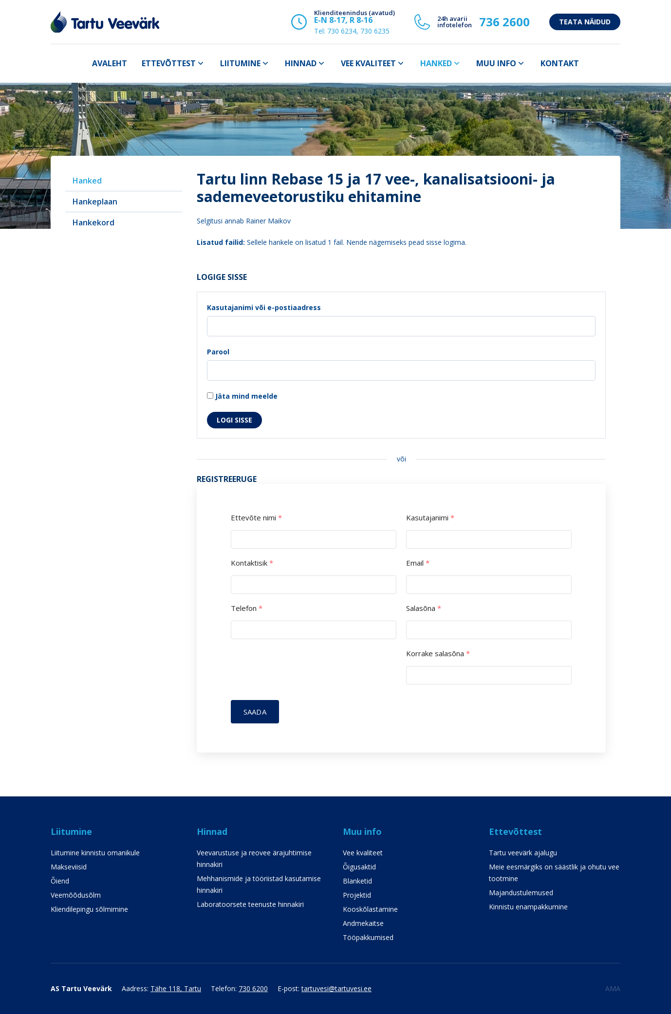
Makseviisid (69, 866)
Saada (254, 712)
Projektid (357, 895)
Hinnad (301, 63)
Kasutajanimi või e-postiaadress (264, 307)
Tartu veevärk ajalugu (523, 852)
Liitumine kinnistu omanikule (95, 852)
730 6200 (253, 988)
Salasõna (423, 608)
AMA (612, 988)
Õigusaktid (359, 866)
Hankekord (93, 222)
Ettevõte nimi (256, 517)
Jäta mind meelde (242, 396)
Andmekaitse (363, 923)
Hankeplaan (95, 201)
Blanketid (357, 880)
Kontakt (560, 63)
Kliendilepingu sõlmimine (89, 909)
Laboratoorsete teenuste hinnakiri (250, 904)
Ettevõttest (169, 63)
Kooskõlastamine (370, 909)
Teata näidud (585, 21)
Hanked (436, 63)
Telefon (246, 608)
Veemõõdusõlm (76, 895)
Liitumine (240, 63)
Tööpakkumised (368, 937)
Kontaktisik (252, 563)
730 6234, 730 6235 (358, 31)
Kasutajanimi (430, 517)
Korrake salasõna (438, 653)
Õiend (60, 880)
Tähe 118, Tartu (175, 988)
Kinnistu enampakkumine (528, 906)
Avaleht (109, 63)
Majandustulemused (521, 892)
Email (417, 563)
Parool (218, 351)
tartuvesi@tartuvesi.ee (336, 988)
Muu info (496, 63)
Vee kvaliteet (368, 63)
